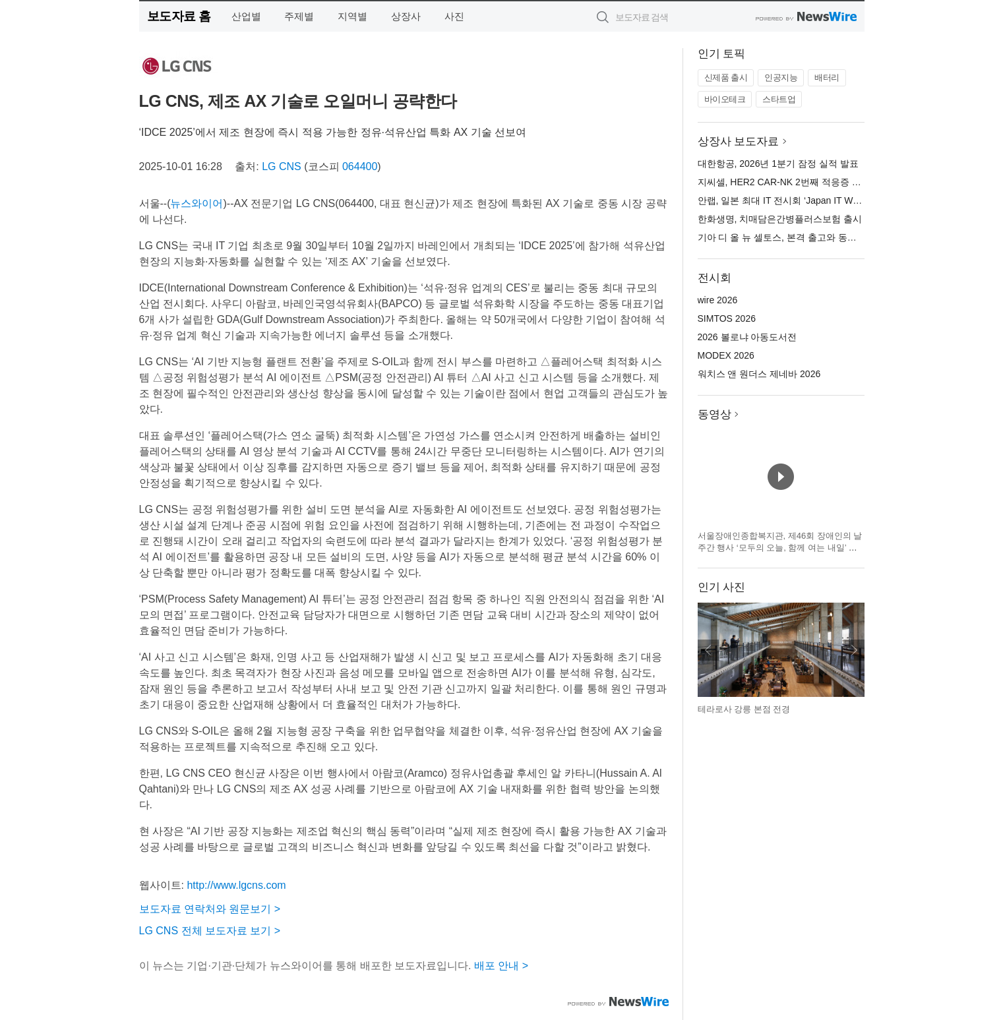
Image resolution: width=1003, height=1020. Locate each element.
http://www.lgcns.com (236, 885)
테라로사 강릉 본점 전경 (744, 709)
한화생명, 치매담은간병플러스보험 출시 (780, 219)
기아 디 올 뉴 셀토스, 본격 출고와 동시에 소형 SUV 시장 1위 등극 (832, 237)
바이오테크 (725, 99)
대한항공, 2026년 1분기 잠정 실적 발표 (778, 163)
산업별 (246, 16)
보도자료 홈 (179, 16)
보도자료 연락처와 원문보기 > (210, 909)
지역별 (352, 16)
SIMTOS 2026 (727, 318)
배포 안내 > (501, 965)
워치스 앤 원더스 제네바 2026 (759, 374)
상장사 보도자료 (738, 141)
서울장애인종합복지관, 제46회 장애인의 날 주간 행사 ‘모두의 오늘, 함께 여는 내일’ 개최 (780, 547)
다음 (854, 650)
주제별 (299, 16)
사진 (454, 16)
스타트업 (778, 99)
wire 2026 (718, 300)
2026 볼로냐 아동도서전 (747, 337)
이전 (708, 650)
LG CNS (281, 166)
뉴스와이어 (196, 203)
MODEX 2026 (726, 355)
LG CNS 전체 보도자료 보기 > (210, 930)
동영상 (714, 414)
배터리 (826, 77)
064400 (359, 166)
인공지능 (780, 77)
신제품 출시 (726, 77)
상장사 (406, 16)
